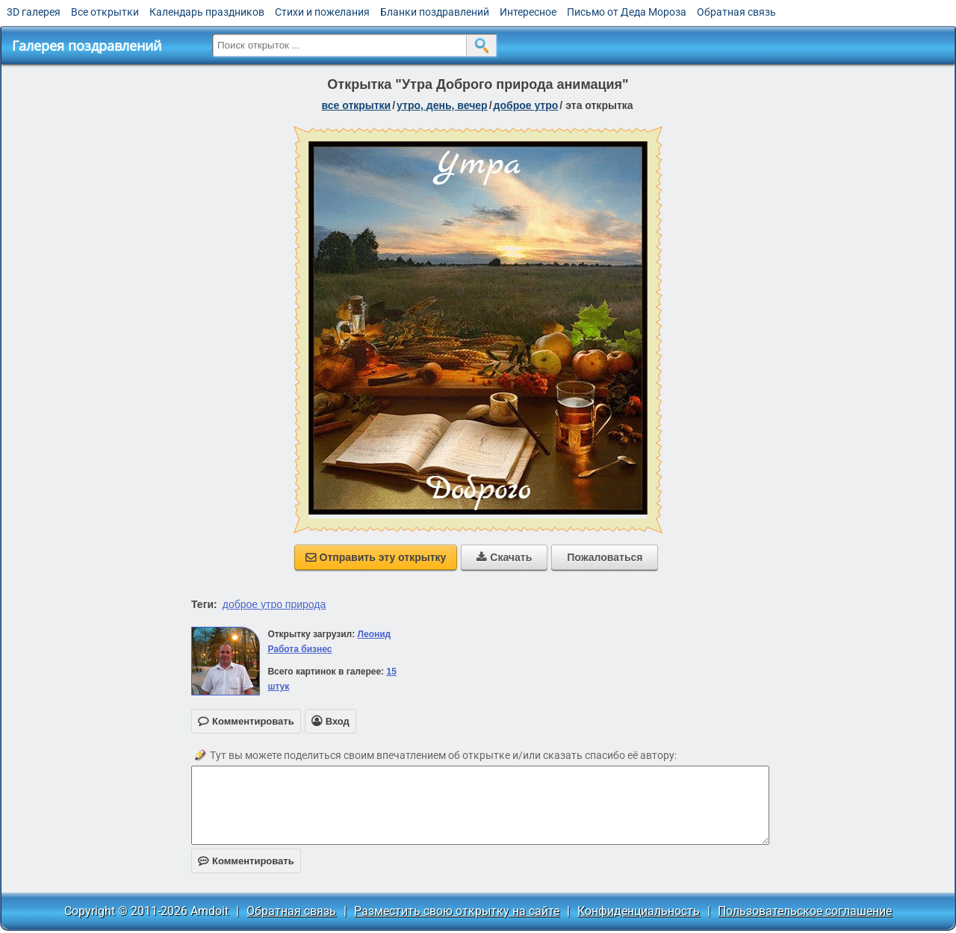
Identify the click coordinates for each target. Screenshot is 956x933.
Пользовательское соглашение (805, 911)
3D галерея (33, 12)
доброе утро (526, 105)
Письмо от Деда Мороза (626, 12)
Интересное (528, 12)
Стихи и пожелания (322, 12)
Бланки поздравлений (434, 12)
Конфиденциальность (638, 911)
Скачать (504, 557)
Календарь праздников (206, 12)
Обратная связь (736, 12)
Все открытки (105, 12)
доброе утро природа (274, 604)
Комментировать (246, 861)
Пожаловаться (604, 557)
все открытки (356, 105)
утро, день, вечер (442, 105)
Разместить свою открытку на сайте (456, 911)
